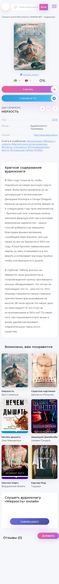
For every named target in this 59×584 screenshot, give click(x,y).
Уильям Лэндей (40, 440)
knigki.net (5, 7)
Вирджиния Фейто (13, 486)
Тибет (39, 150)
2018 (54, 119)
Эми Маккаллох (11, 440)
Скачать (40, 89)
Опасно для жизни (15, 147)
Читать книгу (29, 74)
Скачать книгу (29, 521)
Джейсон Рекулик (42, 394)
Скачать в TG (39, 98)
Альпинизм (35, 141)
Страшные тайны (22, 150)
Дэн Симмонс (10, 394)
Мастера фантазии (45, 134)
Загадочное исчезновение (30, 144)
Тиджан (36, 486)
